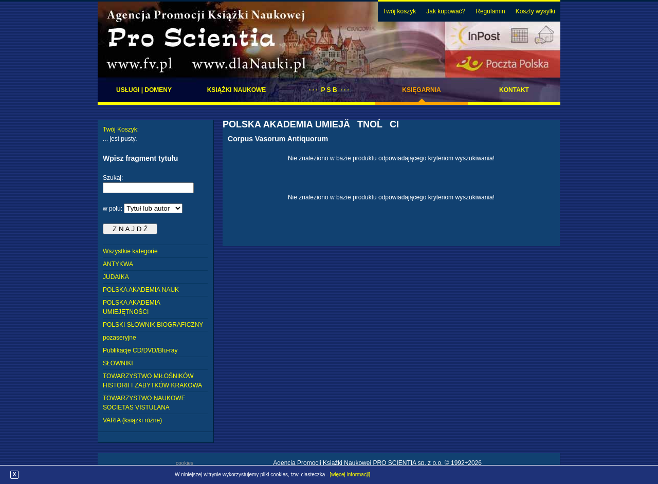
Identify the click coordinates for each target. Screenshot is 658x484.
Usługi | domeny (144, 90)
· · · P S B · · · (329, 90)
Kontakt (514, 90)
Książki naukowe (236, 90)
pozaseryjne (119, 337)
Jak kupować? (445, 11)
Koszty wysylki (535, 11)
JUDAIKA (116, 277)
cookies (184, 463)
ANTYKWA (118, 264)
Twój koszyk (399, 11)
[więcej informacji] (350, 474)
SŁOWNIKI (118, 363)
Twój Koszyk (120, 129)
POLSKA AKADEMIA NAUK (141, 289)
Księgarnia (421, 90)
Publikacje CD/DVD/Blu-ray (140, 350)
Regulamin (490, 11)
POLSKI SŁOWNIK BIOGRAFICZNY (153, 324)
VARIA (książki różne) (132, 420)
